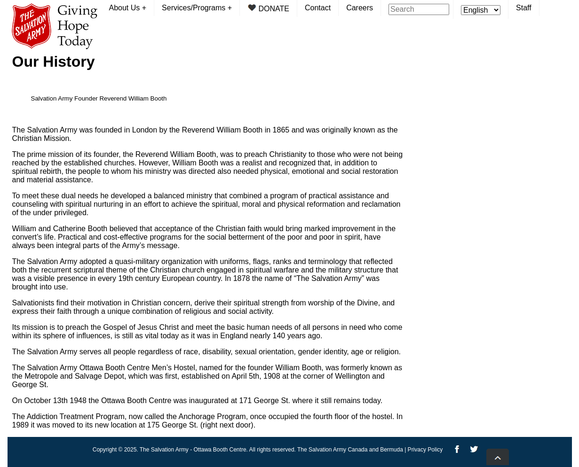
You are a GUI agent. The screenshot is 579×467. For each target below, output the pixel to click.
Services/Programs (197, 8)
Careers (359, 8)
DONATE (268, 8)
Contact (318, 8)
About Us (128, 8)
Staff (523, 8)
